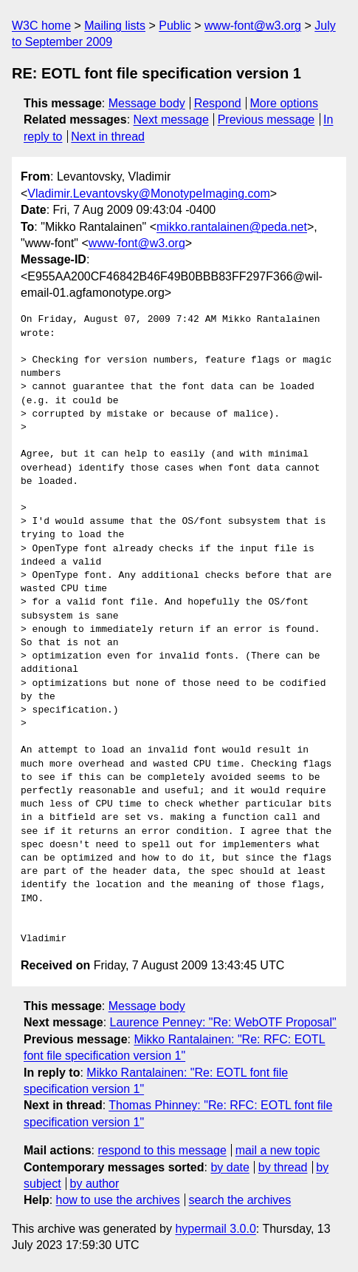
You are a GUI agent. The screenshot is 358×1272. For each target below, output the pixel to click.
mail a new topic (277, 1150)
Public (175, 25)
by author (95, 1183)
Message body (147, 103)
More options (284, 103)
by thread (283, 1167)
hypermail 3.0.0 (215, 1228)
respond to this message (161, 1150)
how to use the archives (118, 1200)
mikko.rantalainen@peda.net (231, 227)
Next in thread (108, 136)
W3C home (41, 25)
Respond (217, 103)
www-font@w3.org (252, 25)
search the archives (240, 1200)
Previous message (266, 119)
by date (229, 1167)
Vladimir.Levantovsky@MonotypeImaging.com (148, 193)
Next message (171, 119)
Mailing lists (114, 25)
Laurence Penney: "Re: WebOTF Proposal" (223, 1022)
